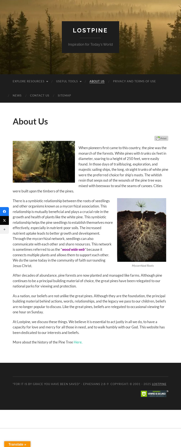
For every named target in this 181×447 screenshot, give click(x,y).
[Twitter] (4, 220)
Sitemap (64, 95)
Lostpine (90, 30)
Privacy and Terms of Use (134, 81)
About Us (97, 81)
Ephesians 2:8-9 (96, 384)
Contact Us (39, 95)
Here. (78, 342)
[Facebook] (4, 211)
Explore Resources (28, 81)
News (17, 95)
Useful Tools (67, 81)
